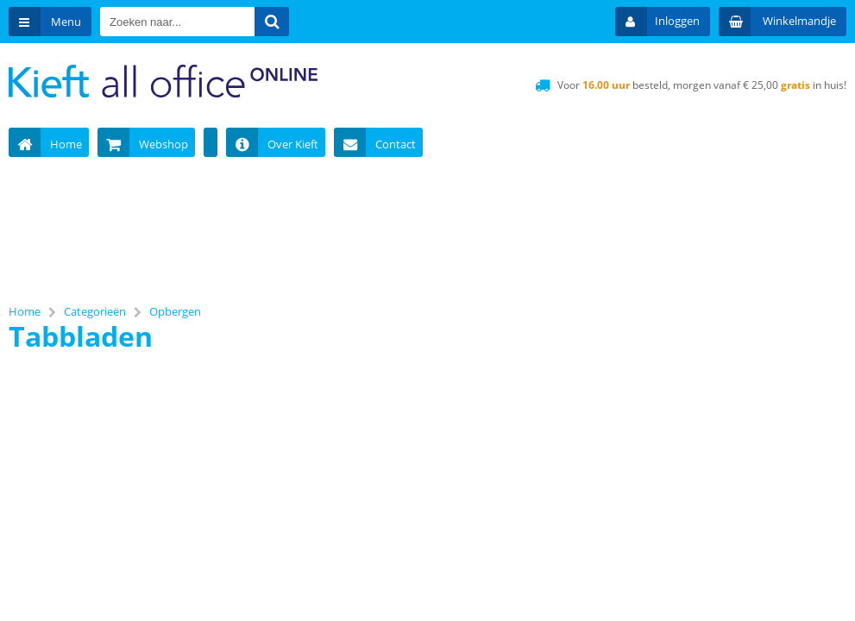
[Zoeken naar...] (272, 21)
